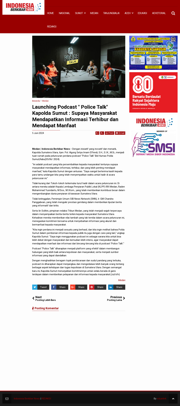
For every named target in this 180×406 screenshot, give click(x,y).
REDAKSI (51, 26)
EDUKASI (142, 13)
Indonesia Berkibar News (27, 398)
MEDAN (94, 13)
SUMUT (79, 13)
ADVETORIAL (159, 13)
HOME (50, 13)
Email (120, 133)
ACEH (127, 13)
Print (109, 133)
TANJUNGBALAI (111, 13)
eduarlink (161, 398)
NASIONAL (64, 13)
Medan (121, 280)
